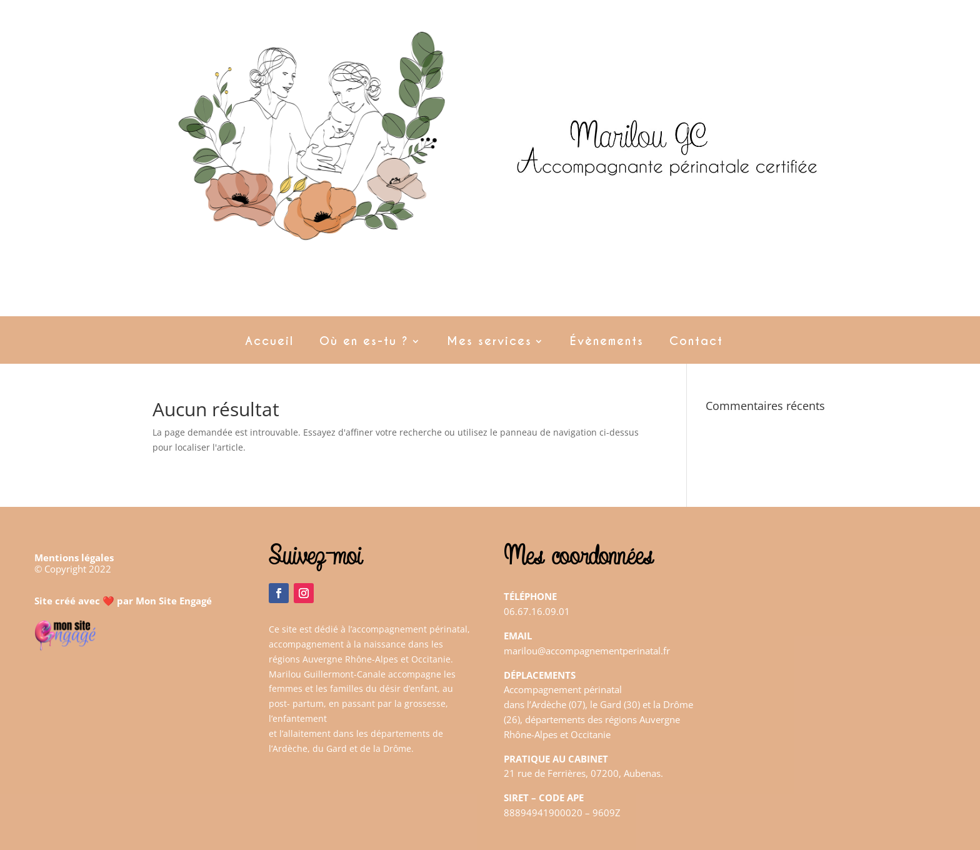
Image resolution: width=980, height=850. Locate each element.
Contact (696, 342)
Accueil (269, 342)
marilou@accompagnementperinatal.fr (587, 650)
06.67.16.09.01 (537, 611)
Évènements (607, 342)
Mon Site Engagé (174, 600)
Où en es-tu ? (364, 342)
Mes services (489, 342)
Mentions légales (74, 557)
